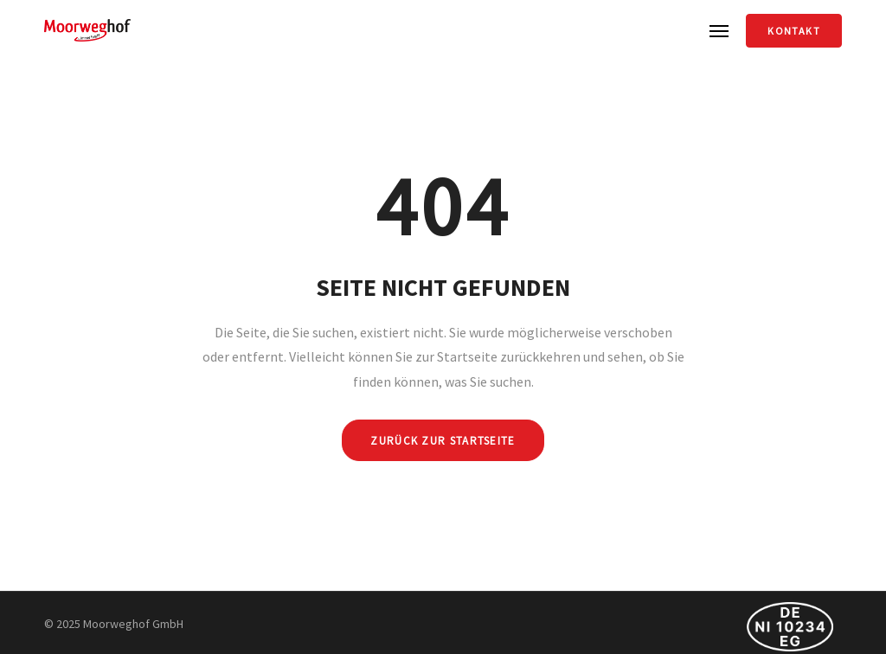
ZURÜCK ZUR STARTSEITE (442, 440)
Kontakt (793, 30)
